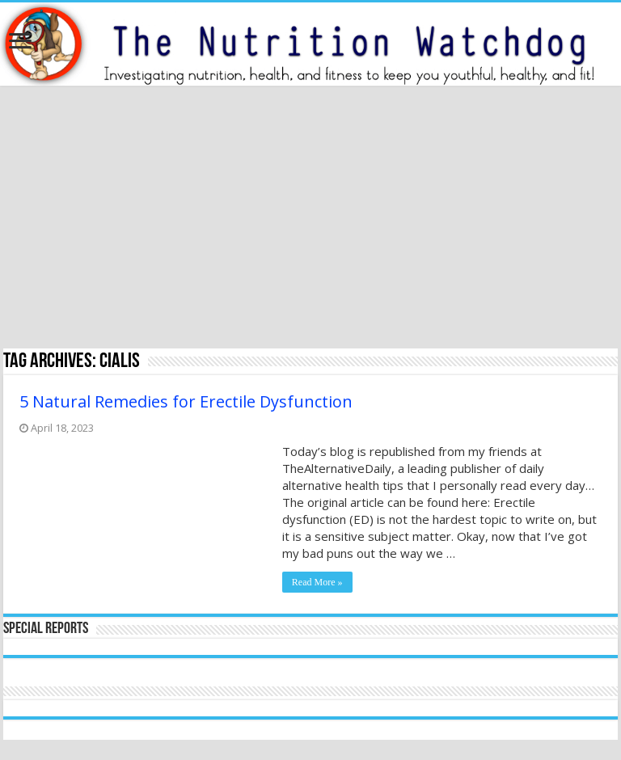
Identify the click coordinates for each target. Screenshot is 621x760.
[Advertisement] (310, 219)
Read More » (317, 582)
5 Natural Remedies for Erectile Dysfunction (186, 401)
